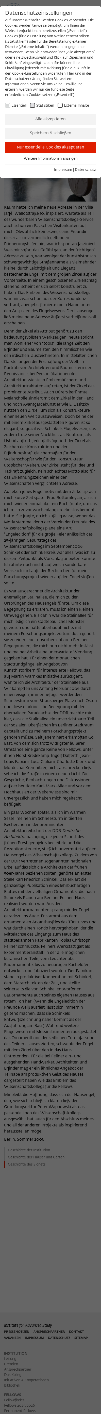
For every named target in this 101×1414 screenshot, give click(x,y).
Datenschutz (85, 170)
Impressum (63, 170)
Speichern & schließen (50, 133)
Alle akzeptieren (50, 119)
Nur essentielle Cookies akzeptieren (50, 147)
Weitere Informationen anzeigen (50, 158)
